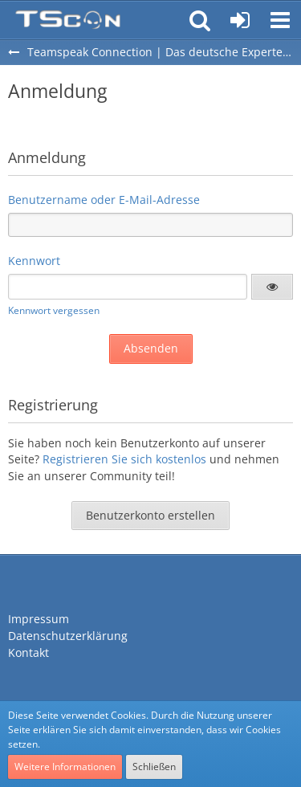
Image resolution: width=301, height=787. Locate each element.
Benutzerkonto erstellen (150, 515)
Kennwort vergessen (54, 310)
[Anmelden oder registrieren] (240, 20)
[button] (280, 20)
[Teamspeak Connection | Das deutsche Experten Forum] (68, 20)
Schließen (154, 766)
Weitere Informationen (65, 766)
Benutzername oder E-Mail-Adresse (104, 199)
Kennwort (34, 260)
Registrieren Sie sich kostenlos (124, 459)
